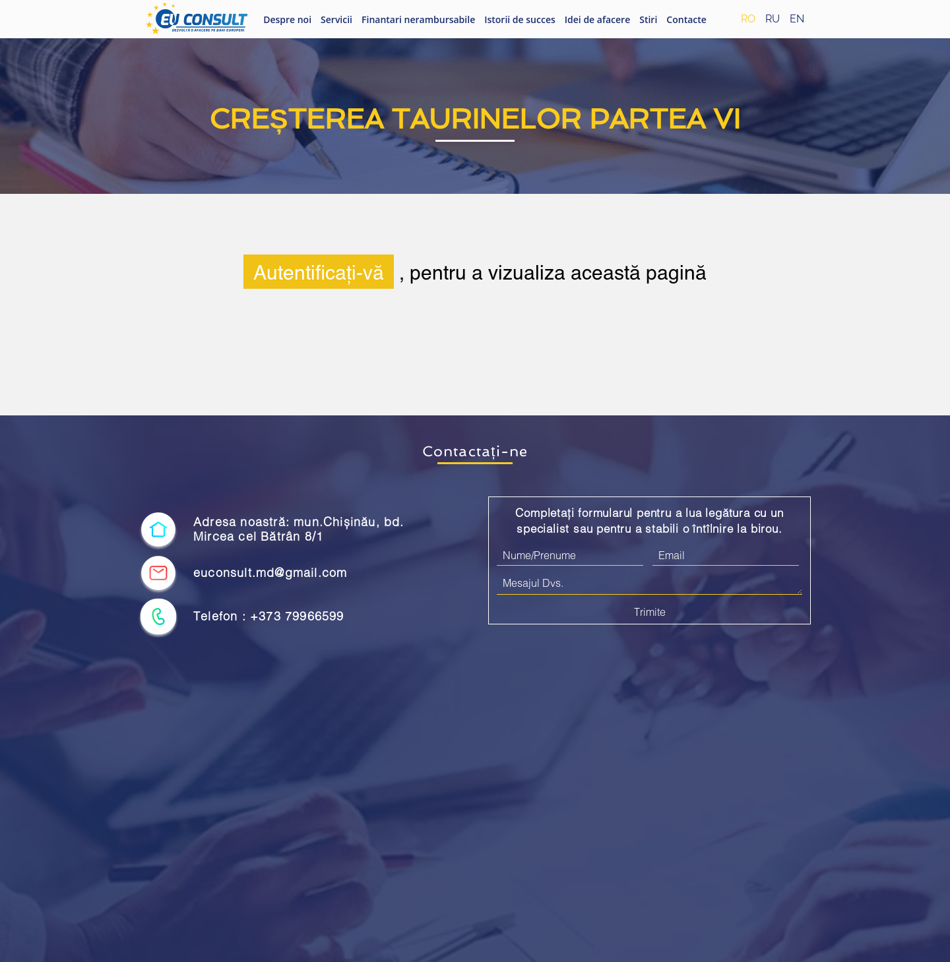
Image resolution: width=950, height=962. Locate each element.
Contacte (686, 19)
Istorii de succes (519, 19)
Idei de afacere (597, 19)
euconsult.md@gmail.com (270, 573)
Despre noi (287, 19)
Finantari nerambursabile (418, 19)
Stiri (648, 19)
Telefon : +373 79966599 (268, 616)
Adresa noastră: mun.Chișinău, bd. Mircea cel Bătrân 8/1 (298, 529)
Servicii (336, 19)
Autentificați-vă (318, 272)
